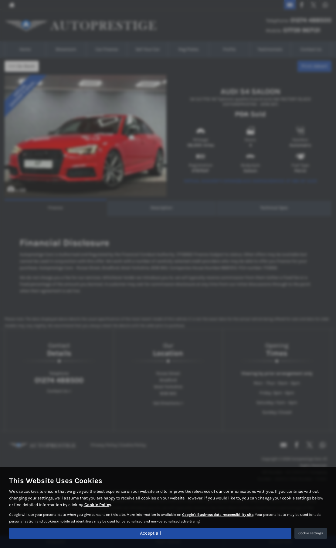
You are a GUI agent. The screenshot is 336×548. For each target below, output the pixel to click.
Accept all (150, 533)
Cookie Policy (97, 504)
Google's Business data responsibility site (217, 514)
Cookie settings (310, 533)
